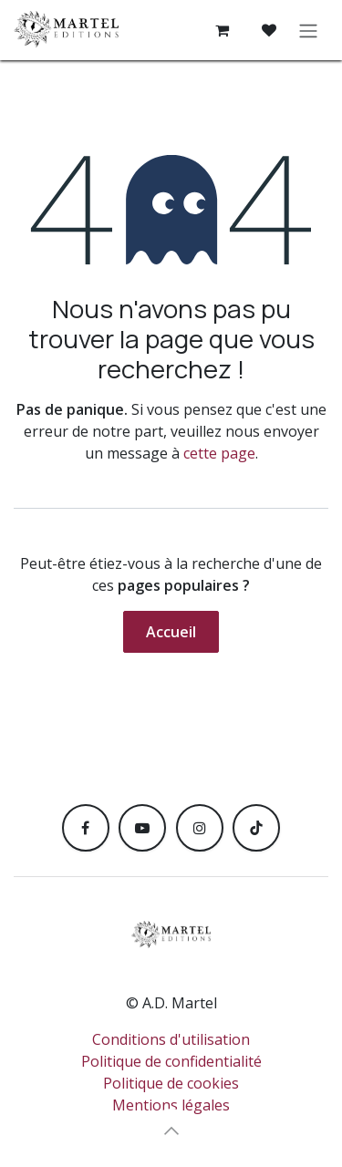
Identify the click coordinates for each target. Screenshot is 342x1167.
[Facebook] (85, 828)
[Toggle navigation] (308, 30)
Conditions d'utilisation (171, 1039)
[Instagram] (199, 828)
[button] (171, 1130)
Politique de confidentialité (171, 1061)
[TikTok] (256, 828)
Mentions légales (171, 1105)
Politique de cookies (171, 1083)
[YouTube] (142, 828)
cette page (219, 453)
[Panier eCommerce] (221, 30)
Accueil (171, 632)
